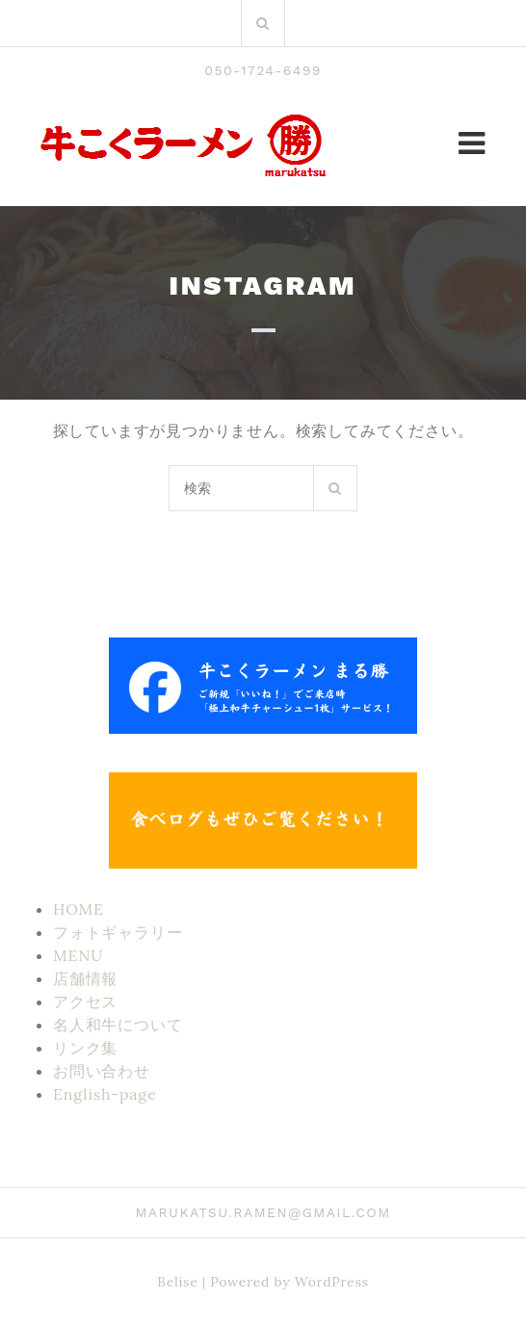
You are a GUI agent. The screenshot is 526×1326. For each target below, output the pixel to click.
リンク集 (85, 1047)
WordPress (332, 1281)
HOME (78, 909)
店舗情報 (85, 978)
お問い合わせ (101, 1070)
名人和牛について (117, 1024)
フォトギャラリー (117, 932)
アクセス (85, 1001)
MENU (78, 955)
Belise (177, 1281)
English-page (104, 1094)
